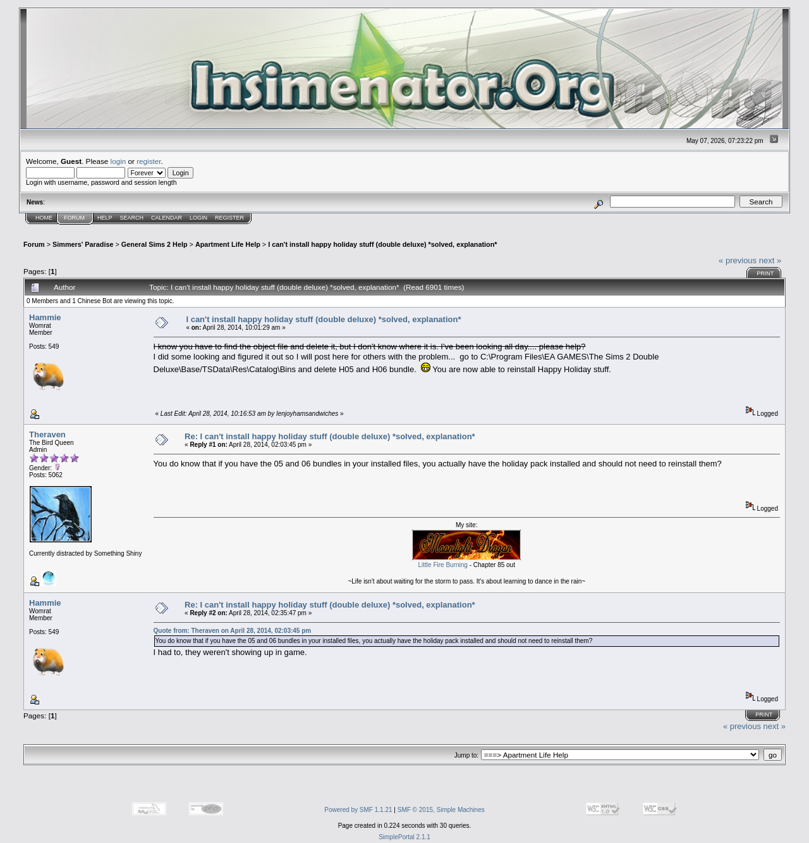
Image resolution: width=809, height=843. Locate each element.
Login (198, 218)
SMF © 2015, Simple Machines (441, 809)
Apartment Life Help (227, 244)
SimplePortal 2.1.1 (404, 837)
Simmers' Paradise (82, 244)
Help (105, 218)
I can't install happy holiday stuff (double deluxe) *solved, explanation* (382, 244)
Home (43, 218)
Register (229, 218)
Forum (74, 218)
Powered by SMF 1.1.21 (358, 809)
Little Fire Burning (443, 564)
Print (765, 273)
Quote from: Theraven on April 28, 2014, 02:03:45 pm (233, 630)
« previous (738, 260)
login (118, 161)
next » (770, 260)
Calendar (166, 218)
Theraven (47, 434)
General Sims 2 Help (154, 244)
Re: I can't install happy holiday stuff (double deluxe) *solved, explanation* (330, 436)
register (149, 161)
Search (132, 218)
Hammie (45, 317)
